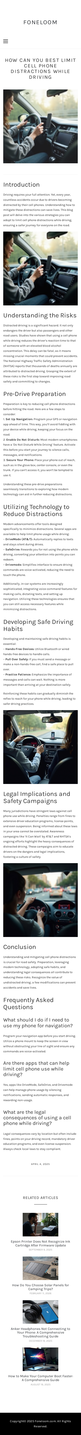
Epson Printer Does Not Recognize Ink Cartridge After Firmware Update (40, 1243)
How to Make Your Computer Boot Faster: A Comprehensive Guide (40, 1378)
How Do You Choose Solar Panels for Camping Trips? (40, 1287)
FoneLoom (40, 22)
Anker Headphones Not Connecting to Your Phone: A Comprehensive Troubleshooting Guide (40, 1332)
